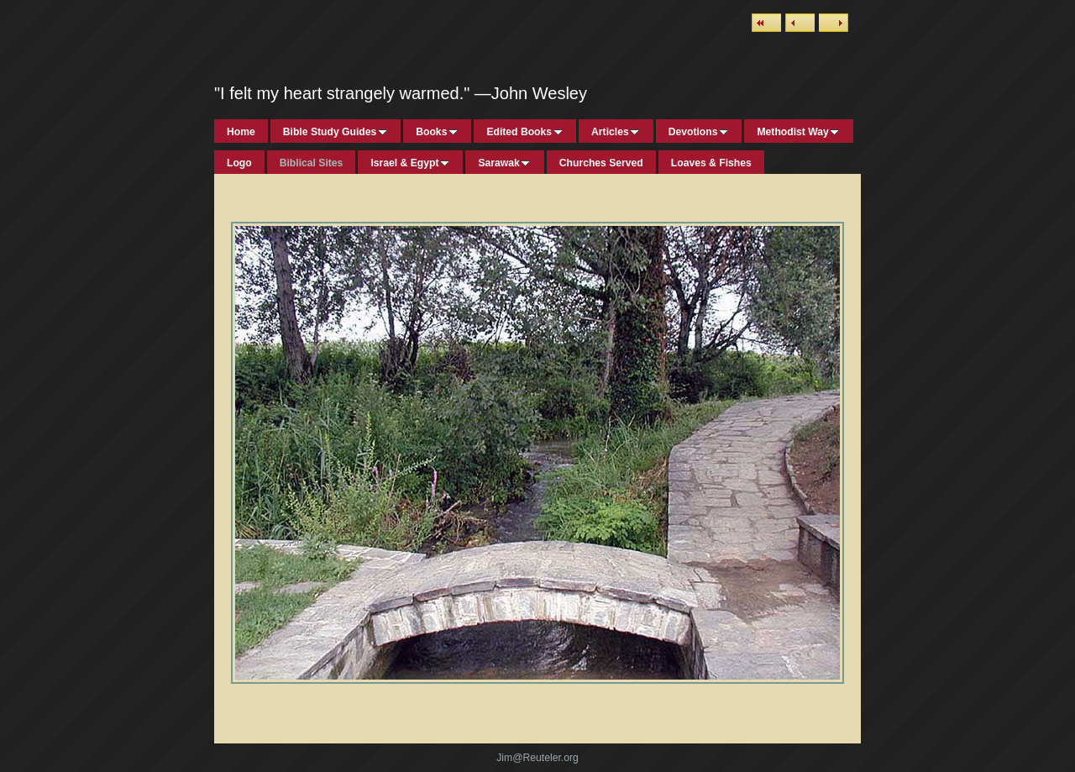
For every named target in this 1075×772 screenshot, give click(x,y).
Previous (800, 22)
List (766, 22)
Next (833, 22)
